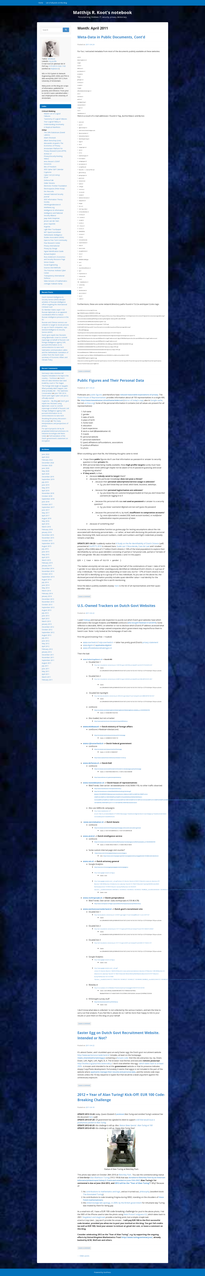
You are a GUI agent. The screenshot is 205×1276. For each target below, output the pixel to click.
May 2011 (45, 671)
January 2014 (47, 596)
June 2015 (45, 552)
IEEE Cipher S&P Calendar (53, 169)
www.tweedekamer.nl (93, 782)
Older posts (83, 1256)
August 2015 (46, 546)
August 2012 (46, 635)
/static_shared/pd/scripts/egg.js (91, 1058)
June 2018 (45, 502)
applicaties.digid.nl (103, 645)
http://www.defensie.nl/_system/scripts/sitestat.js (107, 777)
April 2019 (45, 490)
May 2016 (45, 521)
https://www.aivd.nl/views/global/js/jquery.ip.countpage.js (111, 853)
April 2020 (45, 474)
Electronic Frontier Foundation (55, 186)
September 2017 (48, 507)
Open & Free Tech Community (55, 240)
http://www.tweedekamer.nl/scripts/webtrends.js (107, 788)
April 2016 (45, 524)
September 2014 (48, 577)
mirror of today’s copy (133, 400)
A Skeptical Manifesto (52, 127)
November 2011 (48, 657)
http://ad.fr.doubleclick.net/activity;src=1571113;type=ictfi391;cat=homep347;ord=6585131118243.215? (123, 943)
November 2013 (48, 602)
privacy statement (150, 642)
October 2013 (47, 604)
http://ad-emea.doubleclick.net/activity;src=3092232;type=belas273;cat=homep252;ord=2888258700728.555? (124, 696)
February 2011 (47, 680)
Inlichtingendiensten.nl (52, 204)
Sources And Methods (52, 268)
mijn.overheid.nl (106, 642)
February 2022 (47, 460)
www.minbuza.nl (91, 726)
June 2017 (45, 510)
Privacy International (51, 246)
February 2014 (47, 593)
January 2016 (47, 532)
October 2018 (47, 496)
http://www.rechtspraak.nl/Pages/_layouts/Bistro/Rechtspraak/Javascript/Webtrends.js (117, 903)
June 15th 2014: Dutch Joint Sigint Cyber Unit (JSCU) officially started (55, 395)
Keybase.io (55, 68)
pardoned (120, 1114)
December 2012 (48, 627)
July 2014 (45, 582)
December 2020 (48, 463)
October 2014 (47, 574)
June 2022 (45, 454)
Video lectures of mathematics (55, 281)
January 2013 (47, 624)
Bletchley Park (125, 1174)
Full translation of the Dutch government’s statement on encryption (55, 438)
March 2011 (46, 677)
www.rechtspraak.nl (92, 898)
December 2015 (48, 535)
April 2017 (45, 515)
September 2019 (48, 479)
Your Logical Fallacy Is (52, 122)
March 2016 (46, 527)
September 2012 (48, 632)
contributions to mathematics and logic (103, 1191)
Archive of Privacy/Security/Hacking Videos (53, 156)
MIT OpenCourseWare (52, 232)
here (117, 585)
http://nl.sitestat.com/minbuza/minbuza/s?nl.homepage (109, 735)
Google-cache (156, 400)
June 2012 (45, 641)
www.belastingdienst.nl (92, 659)
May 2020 (45, 471)
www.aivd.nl (89, 836)
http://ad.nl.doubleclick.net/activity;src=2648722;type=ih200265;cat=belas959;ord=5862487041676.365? (123, 679)
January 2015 (47, 565)
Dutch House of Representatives (91, 397)
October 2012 (47, 629)
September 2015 (48, 543)
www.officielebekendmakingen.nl (97, 648)
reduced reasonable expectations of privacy (139, 394)
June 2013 (45, 616)
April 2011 (45, 674)
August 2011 (46, 663)
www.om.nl (88, 861)
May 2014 (45, 588)
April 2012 (45, 646)
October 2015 (47, 540)
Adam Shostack (50, 138)
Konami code (122, 1058)
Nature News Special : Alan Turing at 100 (136, 1125)
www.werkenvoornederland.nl (97, 909)
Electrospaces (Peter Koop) (54, 188)
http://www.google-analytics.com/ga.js (104, 873)
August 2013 (46, 610)
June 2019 (45, 485)
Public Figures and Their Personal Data (110, 380)
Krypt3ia (47, 226)
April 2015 (45, 557)
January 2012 (47, 652)
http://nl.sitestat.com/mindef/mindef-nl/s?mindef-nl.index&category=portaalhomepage (117, 769)
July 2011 (45, 666)
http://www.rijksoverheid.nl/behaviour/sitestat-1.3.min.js (110, 758)
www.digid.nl (88, 645)
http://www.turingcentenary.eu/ (137, 1237)
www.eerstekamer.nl (93, 822)
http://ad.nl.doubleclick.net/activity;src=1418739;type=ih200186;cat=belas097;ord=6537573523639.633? (123, 665)
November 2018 (48, 493)
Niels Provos (129, 1214)
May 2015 (45, 554)
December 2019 (48, 477)
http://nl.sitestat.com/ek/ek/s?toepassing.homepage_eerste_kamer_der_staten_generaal (117, 828)
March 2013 (46, 621)
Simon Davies (49, 262)
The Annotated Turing (93, 1194)
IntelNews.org (49, 207)
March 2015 (46, 560)
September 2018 (48, 499)
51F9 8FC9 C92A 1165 (57, 66)
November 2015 (48, 538)
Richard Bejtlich (50, 254)
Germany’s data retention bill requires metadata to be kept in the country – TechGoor (55, 375)
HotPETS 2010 (95, 546)
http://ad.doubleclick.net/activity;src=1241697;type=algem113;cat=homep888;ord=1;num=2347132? (121, 915)
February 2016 (47, 529)
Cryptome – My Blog (49, 401)
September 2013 (48, 607)
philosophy (144, 1191)
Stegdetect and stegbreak (93, 1217)
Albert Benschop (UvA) (52, 140)
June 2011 (45, 669)
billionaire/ (82, 1180)
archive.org (89, 403)
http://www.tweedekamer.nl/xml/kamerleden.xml (102, 400)
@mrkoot (51, 59)
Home (40, 3)
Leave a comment (84, 371)
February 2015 (47, 563)
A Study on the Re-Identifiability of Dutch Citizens (137, 543)
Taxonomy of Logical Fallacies (55, 119)
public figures (96, 394)
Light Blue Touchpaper (52, 229)
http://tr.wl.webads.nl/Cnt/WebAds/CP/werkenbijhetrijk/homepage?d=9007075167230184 (119, 988)
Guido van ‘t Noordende (127, 546)
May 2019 (45, 488)
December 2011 (48, 655)
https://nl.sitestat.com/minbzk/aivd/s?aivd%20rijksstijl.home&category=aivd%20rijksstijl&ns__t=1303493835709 (124, 842)
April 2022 (45, 457)
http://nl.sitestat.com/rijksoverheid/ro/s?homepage (108, 749)
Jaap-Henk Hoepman (52, 218)
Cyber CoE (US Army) (52, 175)
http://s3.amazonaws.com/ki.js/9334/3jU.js (106, 1002)
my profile (53, 61)
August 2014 (46, 579)
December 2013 (48, 599)
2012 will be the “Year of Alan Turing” (132, 1183)
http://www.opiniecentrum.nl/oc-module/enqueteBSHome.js (110, 721)
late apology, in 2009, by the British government (114, 1203)
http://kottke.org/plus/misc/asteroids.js (94, 1063)
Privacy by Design (50, 248)
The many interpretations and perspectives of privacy (55, 423)
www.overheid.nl (90, 642)
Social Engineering (51, 265)
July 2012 (45, 638)
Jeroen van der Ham (51, 221)
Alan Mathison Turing (99, 1177)
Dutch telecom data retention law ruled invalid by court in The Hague (54, 380)
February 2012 (47, 649)
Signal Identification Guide (53, 251)
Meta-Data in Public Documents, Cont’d (111, 37)
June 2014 (45, 585)
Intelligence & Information (54, 210)
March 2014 (46, 591)
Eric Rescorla (49, 191)
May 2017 (45, 513)
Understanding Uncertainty (54, 124)
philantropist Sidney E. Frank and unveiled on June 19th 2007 (113, 1180)
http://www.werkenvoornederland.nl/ (93, 1055)
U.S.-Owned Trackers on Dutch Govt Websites (116, 605)
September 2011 (48, 660)
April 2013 (45, 618)
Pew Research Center (52, 243)
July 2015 (45, 549)
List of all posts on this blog (56, 3)
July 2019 (45, 482)
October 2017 (47, 504)
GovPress (107, 1272)
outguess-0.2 (141, 1214)
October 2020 (47, 465)
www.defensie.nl (91, 763)
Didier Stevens (49, 183)
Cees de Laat (144, 546)
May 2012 (45, 643)
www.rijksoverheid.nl (93, 743)
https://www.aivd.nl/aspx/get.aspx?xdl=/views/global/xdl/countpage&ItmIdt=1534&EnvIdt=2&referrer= (131, 856)
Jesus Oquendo (49, 224)
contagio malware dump (53, 284)
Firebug (86, 620)
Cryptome (47, 172)
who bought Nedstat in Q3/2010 (142, 622)
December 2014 (48, 568)
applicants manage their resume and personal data (113, 1072)
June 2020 (45, 468)
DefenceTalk (49, 180)
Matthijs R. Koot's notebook (102, 12)
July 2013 (45, 613)
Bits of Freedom (50, 167)
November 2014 (48, 571)
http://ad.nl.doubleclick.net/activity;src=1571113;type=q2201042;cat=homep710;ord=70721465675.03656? (123, 929)
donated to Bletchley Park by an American (147, 1177)
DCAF (46, 177)
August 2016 (46, 518)
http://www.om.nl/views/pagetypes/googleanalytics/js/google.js (111, 867)
